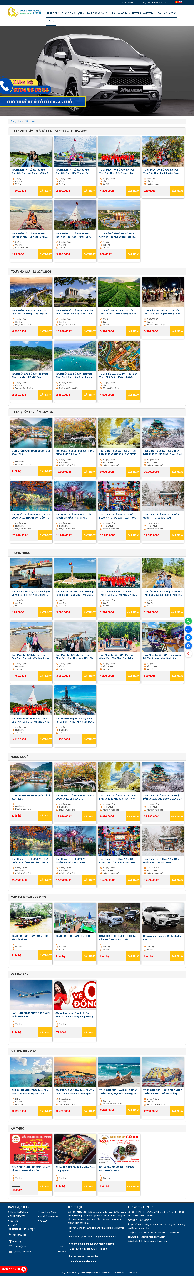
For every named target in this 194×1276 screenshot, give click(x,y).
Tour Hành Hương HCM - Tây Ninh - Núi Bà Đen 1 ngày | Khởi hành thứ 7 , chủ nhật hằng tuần (75, 720)
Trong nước (20, 553)
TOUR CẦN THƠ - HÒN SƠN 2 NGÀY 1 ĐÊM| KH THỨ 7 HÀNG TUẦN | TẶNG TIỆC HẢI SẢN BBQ (162, 1092)
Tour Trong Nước (98, 13)
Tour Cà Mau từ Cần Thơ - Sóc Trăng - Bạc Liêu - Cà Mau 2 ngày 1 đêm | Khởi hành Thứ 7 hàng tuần (118, 593)
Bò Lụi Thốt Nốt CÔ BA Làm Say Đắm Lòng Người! (75, 1169)
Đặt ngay (46, 190)
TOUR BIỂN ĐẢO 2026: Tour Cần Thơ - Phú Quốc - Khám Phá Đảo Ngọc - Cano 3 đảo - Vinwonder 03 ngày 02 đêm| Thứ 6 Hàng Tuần (75, 1092)
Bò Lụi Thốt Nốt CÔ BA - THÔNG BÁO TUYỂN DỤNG (116, 1169)
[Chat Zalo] (188, 629)
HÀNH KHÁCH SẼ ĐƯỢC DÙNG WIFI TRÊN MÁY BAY (31, 1015)
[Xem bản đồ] (188, 653)
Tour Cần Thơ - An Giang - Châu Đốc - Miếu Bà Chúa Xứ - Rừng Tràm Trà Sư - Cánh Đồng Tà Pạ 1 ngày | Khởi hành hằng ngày (162, 593)
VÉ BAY (172, 13)
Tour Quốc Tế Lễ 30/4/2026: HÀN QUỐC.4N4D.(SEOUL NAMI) (161, 516)
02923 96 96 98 (127, 2)
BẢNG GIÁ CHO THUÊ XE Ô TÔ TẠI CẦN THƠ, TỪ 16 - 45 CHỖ (117, 937)
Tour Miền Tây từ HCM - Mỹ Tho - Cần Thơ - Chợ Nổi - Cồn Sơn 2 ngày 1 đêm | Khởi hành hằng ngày (31, 656)
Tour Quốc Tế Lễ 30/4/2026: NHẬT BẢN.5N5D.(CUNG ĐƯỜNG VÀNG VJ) (162, 452)
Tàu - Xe (162, 13)
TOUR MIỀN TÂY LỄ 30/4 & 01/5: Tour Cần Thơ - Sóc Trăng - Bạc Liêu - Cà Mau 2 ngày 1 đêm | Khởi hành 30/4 (73, 171)
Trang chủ (53, 13)
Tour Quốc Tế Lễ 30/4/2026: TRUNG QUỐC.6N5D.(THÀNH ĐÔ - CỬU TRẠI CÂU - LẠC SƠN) (31, 516)
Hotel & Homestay (144, 13)
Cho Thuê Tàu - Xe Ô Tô (28, 897)
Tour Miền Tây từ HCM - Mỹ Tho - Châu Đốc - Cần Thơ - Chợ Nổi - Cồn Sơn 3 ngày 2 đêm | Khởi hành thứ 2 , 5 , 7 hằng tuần (74, 656)
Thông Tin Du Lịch (72, 13)
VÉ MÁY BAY (19, 974)
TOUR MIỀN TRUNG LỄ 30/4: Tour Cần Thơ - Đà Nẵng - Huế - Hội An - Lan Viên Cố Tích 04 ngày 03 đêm (30, 312)
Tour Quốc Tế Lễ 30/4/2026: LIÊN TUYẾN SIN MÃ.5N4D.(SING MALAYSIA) (73, 516)
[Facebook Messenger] (188, 637)
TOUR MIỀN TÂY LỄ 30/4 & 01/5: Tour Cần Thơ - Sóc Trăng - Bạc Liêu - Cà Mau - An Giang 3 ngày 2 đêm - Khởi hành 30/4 (73, 235)
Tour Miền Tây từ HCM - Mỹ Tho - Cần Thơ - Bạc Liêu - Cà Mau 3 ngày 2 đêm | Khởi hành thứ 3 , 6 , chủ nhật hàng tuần (31, 720)
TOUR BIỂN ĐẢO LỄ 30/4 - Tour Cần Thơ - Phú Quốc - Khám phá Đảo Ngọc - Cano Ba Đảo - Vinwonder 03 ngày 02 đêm (118, 375)
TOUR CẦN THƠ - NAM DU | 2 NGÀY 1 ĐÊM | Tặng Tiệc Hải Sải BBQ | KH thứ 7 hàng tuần (118, 1092)
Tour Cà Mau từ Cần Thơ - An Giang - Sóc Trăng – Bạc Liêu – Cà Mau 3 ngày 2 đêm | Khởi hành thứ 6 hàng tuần (74, 593)
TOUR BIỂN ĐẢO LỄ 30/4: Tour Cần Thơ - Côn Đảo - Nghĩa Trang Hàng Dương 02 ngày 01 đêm (161, 312)
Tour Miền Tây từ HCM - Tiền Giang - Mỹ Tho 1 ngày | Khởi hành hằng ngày (162, 656)
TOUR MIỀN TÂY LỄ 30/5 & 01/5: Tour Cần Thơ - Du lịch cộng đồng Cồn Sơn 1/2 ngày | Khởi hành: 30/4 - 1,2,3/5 (162, 171)
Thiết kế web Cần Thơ (119, 1272)
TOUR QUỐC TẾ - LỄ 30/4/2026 (32, 412)
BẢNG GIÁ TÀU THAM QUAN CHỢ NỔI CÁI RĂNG (30, 937)
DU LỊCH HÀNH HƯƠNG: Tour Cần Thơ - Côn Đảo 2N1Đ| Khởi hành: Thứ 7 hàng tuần (31, 1092)
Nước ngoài (20, 757)
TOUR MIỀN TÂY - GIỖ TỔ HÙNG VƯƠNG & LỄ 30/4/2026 (49, 131)
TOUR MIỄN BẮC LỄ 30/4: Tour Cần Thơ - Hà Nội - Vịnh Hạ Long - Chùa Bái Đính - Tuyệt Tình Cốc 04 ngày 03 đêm (74, 312)
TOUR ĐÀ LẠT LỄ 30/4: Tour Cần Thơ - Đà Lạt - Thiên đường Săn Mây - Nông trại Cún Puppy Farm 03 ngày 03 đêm (118, 312)
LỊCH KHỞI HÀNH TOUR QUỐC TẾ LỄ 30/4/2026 (31, 452)
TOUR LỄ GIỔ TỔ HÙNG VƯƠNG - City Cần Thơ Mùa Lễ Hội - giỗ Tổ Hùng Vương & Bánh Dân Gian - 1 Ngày (117, 235)
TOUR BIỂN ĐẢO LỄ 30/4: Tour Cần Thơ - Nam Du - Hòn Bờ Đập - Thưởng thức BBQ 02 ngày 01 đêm (30, 375)
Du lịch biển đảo (23, 1051)
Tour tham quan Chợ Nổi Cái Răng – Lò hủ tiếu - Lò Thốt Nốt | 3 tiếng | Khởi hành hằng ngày (31, 593)
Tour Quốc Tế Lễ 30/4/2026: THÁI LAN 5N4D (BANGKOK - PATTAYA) (117, 452)
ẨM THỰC (17, 1128)
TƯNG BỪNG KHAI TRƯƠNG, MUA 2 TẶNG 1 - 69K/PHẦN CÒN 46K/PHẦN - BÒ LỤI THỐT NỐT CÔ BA (31, 1169)
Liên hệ (51, 21)
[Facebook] (188, 645)
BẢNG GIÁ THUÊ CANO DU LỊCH (72, 936)
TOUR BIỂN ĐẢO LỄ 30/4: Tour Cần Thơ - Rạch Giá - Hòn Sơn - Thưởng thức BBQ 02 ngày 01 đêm (74, 375)
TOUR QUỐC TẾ (121, 13)
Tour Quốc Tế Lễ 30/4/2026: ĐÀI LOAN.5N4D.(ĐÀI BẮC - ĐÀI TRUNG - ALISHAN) (119, 516)
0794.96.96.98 (14, 1269)
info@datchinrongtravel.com (154, 2)
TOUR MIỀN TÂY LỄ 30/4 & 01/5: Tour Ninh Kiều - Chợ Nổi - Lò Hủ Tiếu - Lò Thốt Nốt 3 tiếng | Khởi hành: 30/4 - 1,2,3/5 (29, 235)
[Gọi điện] (188, 621)
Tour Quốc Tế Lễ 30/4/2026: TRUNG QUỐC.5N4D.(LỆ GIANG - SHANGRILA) (74, 452)
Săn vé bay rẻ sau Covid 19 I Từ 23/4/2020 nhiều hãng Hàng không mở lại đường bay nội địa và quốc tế (74, 1015)
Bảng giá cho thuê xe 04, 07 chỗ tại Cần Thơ (162, 937)
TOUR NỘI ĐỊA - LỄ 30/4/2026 (31, 272)
